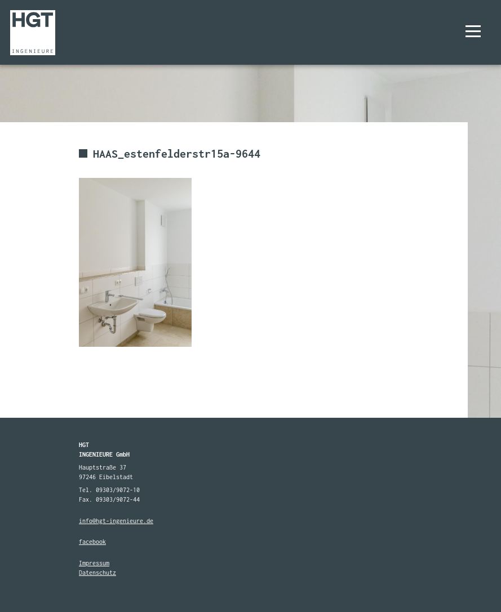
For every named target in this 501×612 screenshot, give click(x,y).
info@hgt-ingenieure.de (116, 520)
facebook (92, 541)
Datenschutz (97, 572)
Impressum (94, 563)
